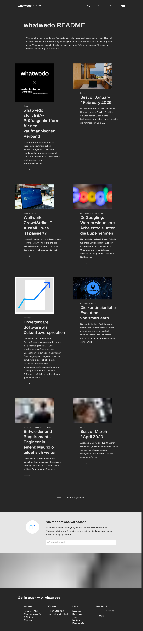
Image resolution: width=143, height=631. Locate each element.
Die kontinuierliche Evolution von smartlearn (98, 313)
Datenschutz (78, 623)
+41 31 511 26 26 (56, 611)
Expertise (91, 6)
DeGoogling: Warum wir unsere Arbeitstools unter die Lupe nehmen (97, 226)
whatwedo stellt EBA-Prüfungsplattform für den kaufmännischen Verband (41, 124)
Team (112, 6)
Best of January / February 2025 (95, 100)
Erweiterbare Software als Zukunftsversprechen (42, 327)
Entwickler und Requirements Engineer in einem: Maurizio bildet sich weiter (40, 442)
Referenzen (102, 6)
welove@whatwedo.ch (58, 614)
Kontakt (76, 620)
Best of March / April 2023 (93, 434)
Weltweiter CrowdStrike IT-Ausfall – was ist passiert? (39, 226)
